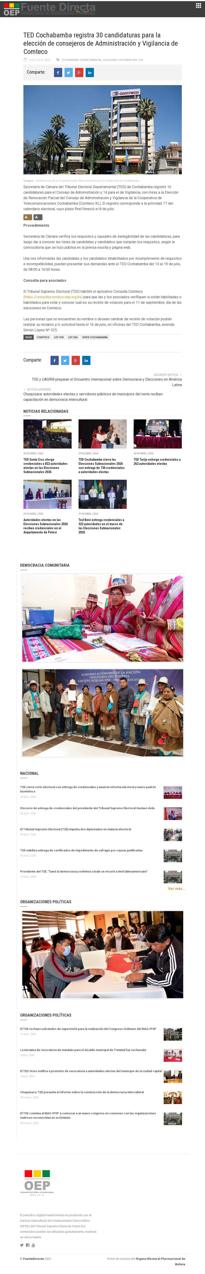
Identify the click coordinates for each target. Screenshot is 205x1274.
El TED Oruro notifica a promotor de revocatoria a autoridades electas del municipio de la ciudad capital (91, 1071)
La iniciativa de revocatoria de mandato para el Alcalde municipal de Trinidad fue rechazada (83, 1050)
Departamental (91, 60)
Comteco (43, 337)
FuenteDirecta (33, 1258)
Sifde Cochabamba (95, 337)
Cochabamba (70, 60)
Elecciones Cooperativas (120, 60)
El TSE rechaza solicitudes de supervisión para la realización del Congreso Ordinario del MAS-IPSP (88, 1029)
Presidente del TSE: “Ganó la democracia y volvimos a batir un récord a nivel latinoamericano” (84, 871)
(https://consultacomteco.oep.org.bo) (53, 297)
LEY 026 (72, 337)
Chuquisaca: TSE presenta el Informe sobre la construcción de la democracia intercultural (82, 1092)
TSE (140, 60)
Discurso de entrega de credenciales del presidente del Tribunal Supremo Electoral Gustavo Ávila (87, 808)
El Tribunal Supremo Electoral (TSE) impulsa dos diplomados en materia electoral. (76, 829)
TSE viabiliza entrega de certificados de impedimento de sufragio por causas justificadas (81, 850)
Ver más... (176, 889)
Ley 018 (58, 337)
